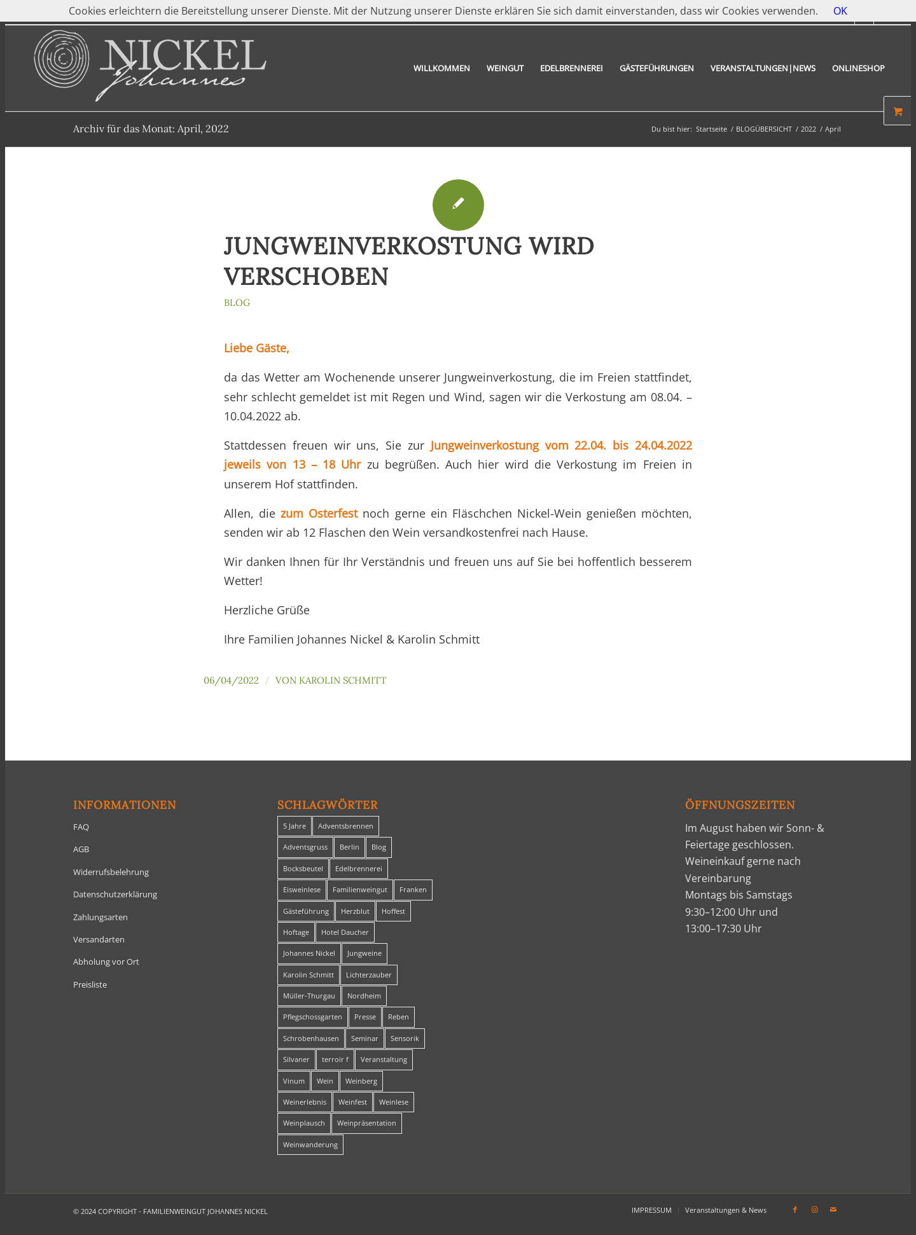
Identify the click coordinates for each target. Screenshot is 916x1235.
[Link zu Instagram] (814, 1209)
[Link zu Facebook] (795, 1209)
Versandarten (99, 939)
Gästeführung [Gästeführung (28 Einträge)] (306, 911)
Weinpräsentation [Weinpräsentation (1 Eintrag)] (366, 1123)
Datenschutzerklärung (115, 894)
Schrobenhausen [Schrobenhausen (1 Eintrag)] (311, 1038)
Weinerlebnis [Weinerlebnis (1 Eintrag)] (304, 1102)
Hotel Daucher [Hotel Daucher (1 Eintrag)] (345, 932)
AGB (81, 849)
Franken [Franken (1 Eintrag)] (413, 889)
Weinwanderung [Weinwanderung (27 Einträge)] (310, 1144)
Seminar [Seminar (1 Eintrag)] (364, 1038)
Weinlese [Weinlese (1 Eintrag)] (393, 1102)
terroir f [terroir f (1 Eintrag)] (335, 1059)
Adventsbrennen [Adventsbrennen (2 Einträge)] (345, 826)
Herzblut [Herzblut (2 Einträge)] (355, 911)
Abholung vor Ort (106, 961)
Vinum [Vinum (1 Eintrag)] (294, 1081)
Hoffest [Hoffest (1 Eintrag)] (393, 911)
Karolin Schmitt (343, 680)
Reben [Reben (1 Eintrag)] (398, 1016)
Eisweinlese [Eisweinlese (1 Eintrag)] (302, 889)
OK (840, 11)
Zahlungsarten (100, 917)
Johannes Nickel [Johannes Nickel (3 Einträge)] (309, 953)
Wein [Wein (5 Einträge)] (325, 1081)
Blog (237, 302)
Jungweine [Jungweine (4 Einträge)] (364, 953)
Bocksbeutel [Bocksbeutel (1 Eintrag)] (303, 868)
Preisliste (90, 984)
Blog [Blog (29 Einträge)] (378, 847)
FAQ (81, 826)
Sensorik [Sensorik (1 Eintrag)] (405, 1038)
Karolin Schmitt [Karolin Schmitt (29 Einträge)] (308, 974)
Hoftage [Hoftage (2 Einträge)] (296, 932)
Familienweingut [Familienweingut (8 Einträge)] (360, 889)
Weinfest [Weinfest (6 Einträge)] (352, 1102)
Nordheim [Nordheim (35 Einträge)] (364, 995)
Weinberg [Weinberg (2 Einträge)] (361, 1081)
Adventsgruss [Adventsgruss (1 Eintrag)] (305, 847)
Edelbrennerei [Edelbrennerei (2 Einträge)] (358, 868)
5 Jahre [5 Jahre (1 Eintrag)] (294, 826)
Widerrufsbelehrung (111, 872)
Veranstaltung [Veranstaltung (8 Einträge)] (384, 1059)
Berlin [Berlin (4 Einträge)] (349, 847)
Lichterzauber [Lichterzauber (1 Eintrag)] (369, 974)
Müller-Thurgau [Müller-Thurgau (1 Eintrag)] (309, 995)
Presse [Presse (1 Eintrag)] (365, 1016)
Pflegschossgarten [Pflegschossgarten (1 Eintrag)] (312, 1016)
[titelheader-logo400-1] (150, 68)
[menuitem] (441, 68)
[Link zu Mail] (833, 1209)
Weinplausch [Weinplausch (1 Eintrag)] (304, 1123)
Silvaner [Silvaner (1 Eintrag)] (296, 1059)
